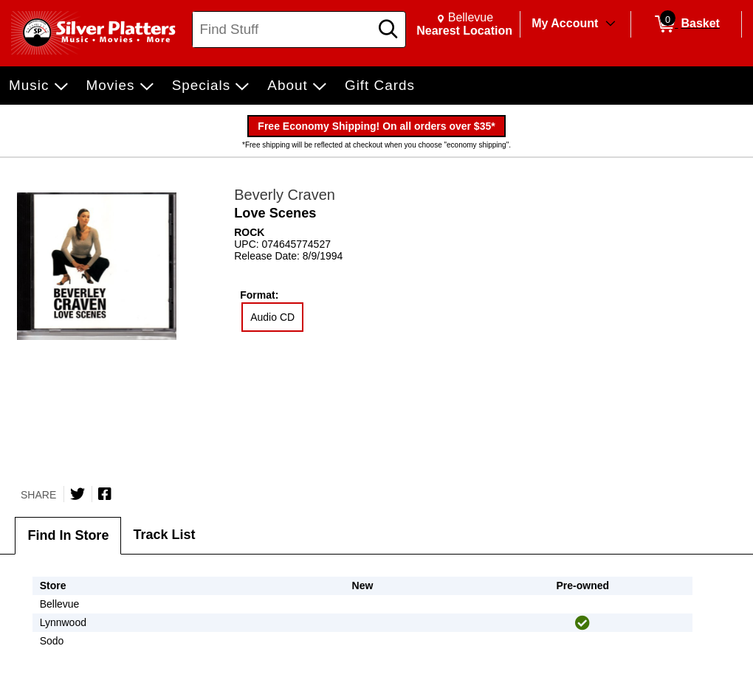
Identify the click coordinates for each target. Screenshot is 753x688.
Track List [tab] (164, 534)
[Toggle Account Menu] (610, 24)
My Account (565, 23)
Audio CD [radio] (272, 317)
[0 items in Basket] (686, 24)
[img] (582, 623)
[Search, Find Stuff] (283, 29)
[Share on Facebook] (104, 494)
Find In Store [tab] (68, 535)
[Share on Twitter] (77, 494)
